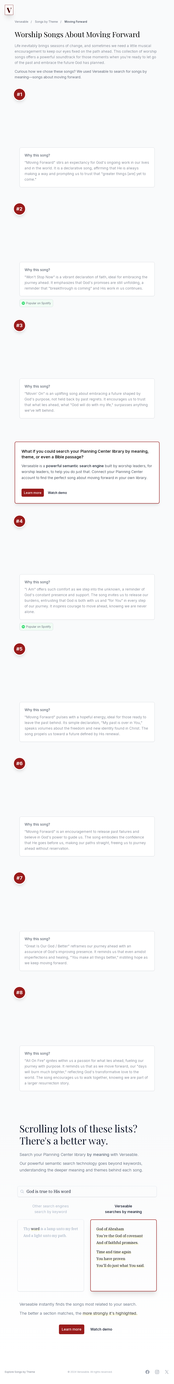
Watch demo (57, 493)
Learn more (32, 493)
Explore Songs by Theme (20, 1371)
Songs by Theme (46, 21)
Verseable (21, 21)
